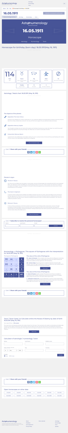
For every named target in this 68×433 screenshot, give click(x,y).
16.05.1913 (19, 399)
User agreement (29, 428)
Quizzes (56, 430)
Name (6, 224)
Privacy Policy (29, 430)
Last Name (22, 224)
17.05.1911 (8, 395)
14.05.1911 (39, 395)
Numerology (31, 3)
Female (12, 358)
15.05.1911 (19, 395)
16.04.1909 (49, 399)
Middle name (49, 343)
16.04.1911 (59, 395)
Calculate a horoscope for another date (53, 13)
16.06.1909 (29, 399)
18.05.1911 (29, 395)
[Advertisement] (34, 58)
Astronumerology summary (9, 17)
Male (7, 358)
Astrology (30, 1)
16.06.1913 (39, 399)
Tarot (29, 5)
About (27, 424)
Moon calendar (42, 424)
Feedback (28, 426)
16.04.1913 (59, 399)
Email (35, 224)
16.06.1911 (49, 395)
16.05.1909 (8, 399)
